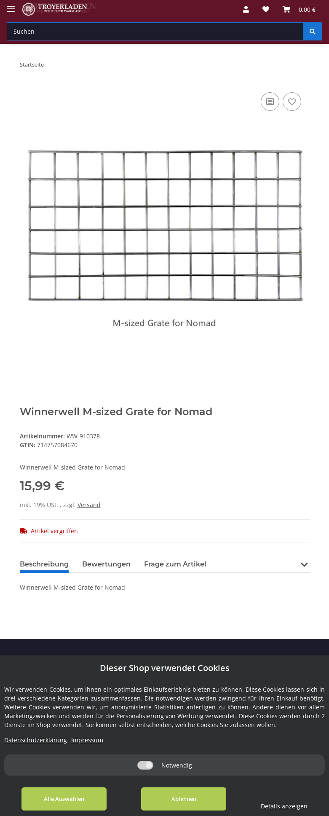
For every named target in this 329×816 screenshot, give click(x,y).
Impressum (87, 740)
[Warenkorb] (299, 9)
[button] (246, 9)
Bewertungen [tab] (106, 564)
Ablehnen (183, 799)
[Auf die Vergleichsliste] (270, 101)
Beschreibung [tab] (44, 564)
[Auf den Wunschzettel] (292, 101)
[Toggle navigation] (11, 5)
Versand (89, 505)
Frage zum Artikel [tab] (175, 564)
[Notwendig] (145, 765)
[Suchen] (155, 31)
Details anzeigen (283, 806)
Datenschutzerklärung (35, 740)
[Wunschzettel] (266, 9)
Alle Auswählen (64, 799)
